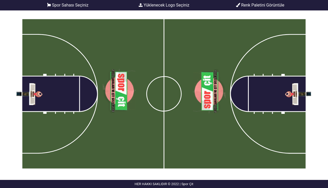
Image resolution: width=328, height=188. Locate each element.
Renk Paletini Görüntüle (260, 5)
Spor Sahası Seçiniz (68, 5)
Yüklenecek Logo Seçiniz (164, 5)
